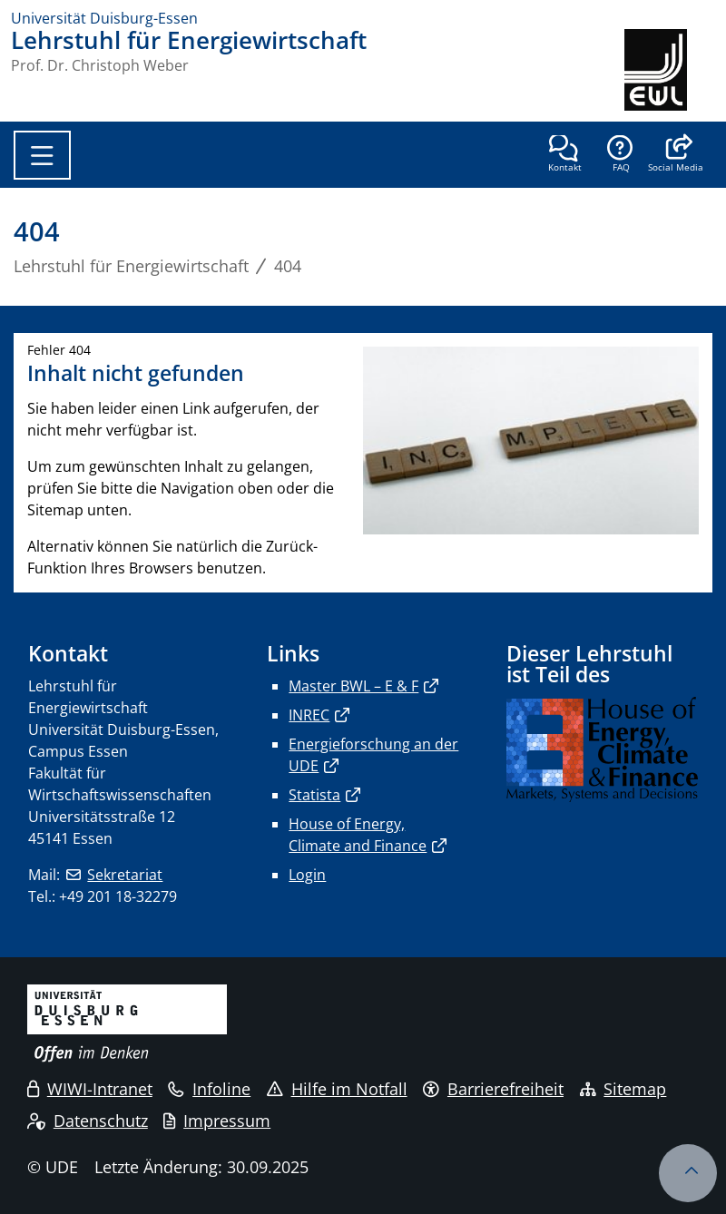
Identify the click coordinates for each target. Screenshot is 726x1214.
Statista (314, 795)
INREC (309, 715)
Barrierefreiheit (493, 1089)
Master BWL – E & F (353, 686)
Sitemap (623, 1089)
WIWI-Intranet (89, 1089)
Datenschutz (87, 1120)
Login (307, 875)
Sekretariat (124, 875)
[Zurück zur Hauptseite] (669, 70)
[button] (675, 155)
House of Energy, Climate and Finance (358, 835)
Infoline (209, 1089)
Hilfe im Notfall (337, 1089)
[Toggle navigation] (42, 155)
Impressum (216, 1120)
